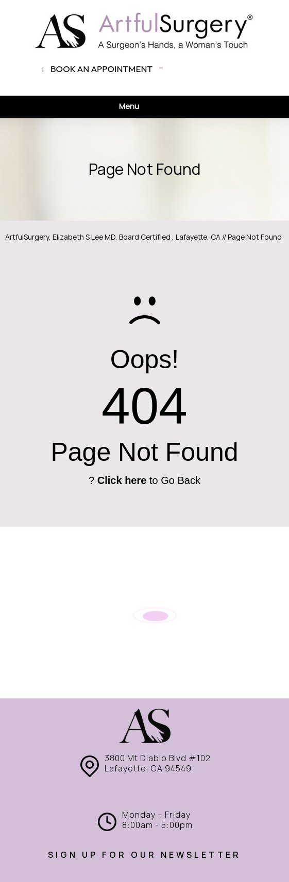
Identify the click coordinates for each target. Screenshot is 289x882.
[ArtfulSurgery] (145, 31)
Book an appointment (101, 68)
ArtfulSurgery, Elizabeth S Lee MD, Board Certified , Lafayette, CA (112, 237)
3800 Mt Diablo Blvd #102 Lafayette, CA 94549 (158, 763)
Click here (122, 480)
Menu (142, 107)
